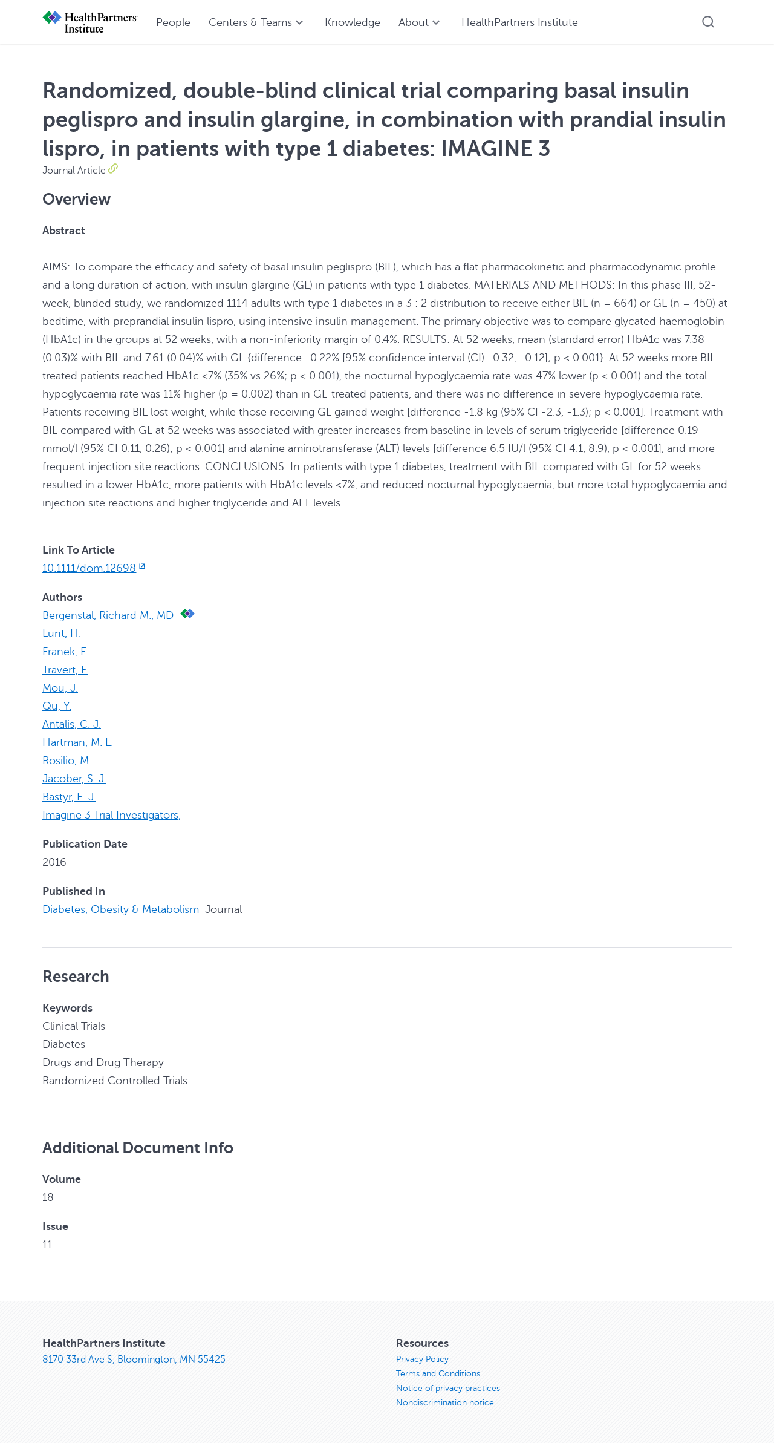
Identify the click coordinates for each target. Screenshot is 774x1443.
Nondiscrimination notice (445, 1402)
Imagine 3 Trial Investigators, (111, 815)
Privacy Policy (422, 1359)
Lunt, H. (61, 633)
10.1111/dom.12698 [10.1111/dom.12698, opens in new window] (95, 568)
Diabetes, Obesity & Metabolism (120, 909)
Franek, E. (65, 652)
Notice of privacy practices (448, 1388)
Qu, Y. (56, 706)
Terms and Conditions (438, 1373)
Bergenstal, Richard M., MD (108, 615)
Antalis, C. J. (71, 724)
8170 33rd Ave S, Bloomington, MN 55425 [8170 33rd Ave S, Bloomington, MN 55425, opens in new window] (134, 1359)
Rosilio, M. (66, 760)
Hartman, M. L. (77, 742)
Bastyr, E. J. (69, 797)
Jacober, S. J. (74, 779)
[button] (708, 22)
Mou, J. (60, 688)
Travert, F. (65, 670)
